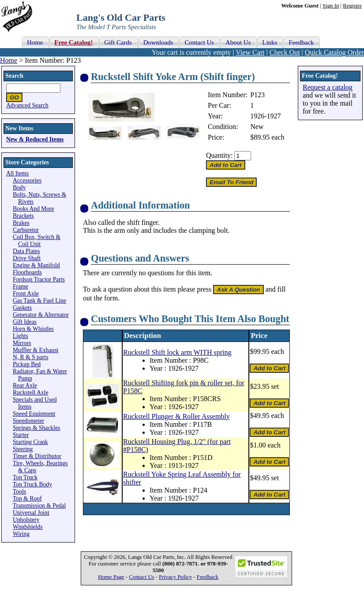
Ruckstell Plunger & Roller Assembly (176, 416)
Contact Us (141, 577)
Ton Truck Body (32, 484)
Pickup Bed (27, 364)
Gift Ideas (25, 322)
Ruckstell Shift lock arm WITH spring (177, 352)
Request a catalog (328, 87)
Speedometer (28, 420)
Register (352, 6)
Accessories (27, 180)
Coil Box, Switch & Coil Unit (36, 240)
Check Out (285, 52)
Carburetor (26, 230)
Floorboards (27, 272)
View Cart (250, 52)
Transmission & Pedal (39, 505)
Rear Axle (25, 385)
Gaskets (22, 307)
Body (19, 187)
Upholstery (26, 519)
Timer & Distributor (37, 456)
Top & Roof (27, 498)
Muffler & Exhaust (35, 350)
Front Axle (26, 293)
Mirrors (22, 343)
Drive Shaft (27, 258)
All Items (17, 173)
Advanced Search (27, 105)
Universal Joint (31, 512)
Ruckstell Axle (30, 392)
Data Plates (26, 251)
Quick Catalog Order (334, 52)
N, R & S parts (30, 357)
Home (8, 60)
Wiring (21, 534)
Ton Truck (25, 477)
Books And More (33, 208)
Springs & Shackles (36, 428)
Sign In (331, 6)
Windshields (27, 527)
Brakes (21, 223)
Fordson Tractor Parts (39, 279)
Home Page (111, 577)
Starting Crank (30, 442)
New (256, 126)
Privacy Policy (175, 577)
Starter (21, 435)
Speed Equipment (34, 413)
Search (14, 75)
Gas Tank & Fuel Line (39, 300)
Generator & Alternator (41, 314)
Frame (20, 286)
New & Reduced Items (35, 139)
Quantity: (219, 155)
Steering (23, 449)
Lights (20, 336)
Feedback (207, 577)
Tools (19, 491)
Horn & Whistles (33, 329)
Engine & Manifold (36, 265)
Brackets (23, 216)
